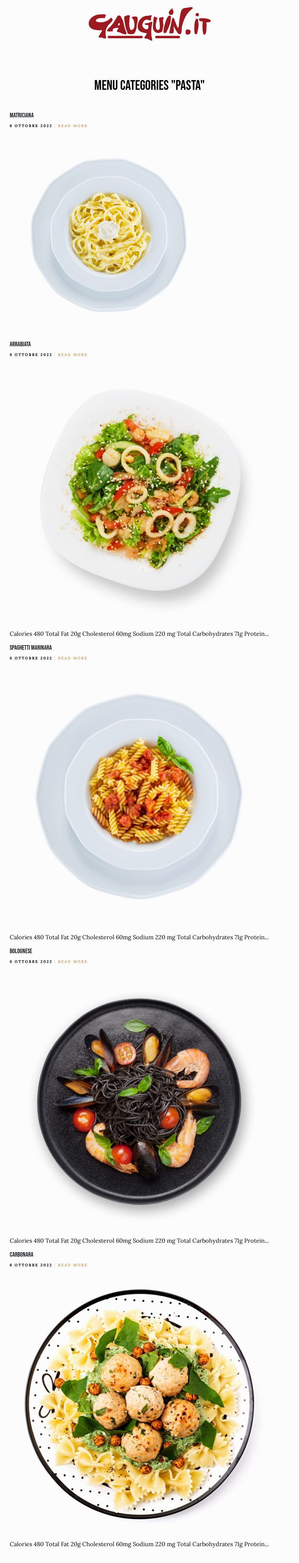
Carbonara (21, 1255)
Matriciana (22, 115)
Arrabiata (20, 344)
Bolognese (21, 951)
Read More (73, 126)
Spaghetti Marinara (31, 648)
